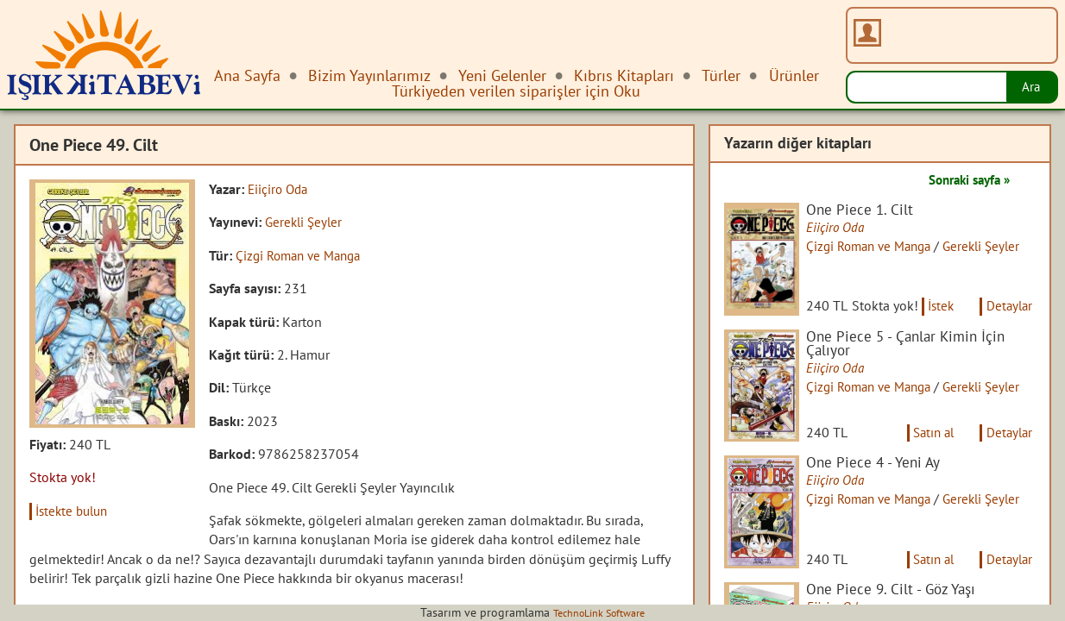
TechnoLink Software (599, 612)
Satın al (925, 455)
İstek (906, 317)
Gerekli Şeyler (305, 221)
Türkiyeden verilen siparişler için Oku (516, 91)
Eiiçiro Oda (280, 189)
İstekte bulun (76, 510)
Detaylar (980, 317)
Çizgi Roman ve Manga (303, 255)
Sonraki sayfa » (963, 179)
